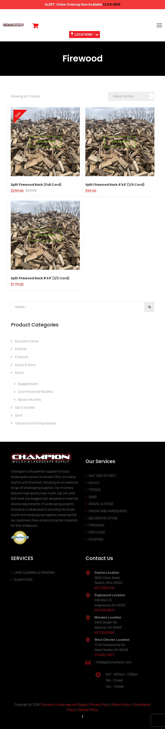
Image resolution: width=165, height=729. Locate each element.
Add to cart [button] (45, 141)
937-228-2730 (104, 588)
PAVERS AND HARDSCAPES (108, 511)
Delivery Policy (88, 710)
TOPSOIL (95, 490)
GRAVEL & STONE (101, 504)
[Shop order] (131, 96)
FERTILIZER (97, 532)
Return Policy (121, 705)
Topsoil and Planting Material (35, 423)
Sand (18, 415)
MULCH (94, 483)
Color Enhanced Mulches (35, 392)
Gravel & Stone (25, 365)
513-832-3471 (104, 655)
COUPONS (96, 539)
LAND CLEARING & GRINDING (34, 573)
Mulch (19, 373)
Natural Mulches (29, 400)
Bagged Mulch (28, 384)
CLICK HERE (111, 4)
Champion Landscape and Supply (64, 705)
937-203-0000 (104, 633)
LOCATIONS (85, 34)
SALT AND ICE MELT (102, 476)
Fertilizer (21, 349)
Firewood (21, 357)
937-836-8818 (104, 610)
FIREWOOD (96, 525)
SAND (93, 497)
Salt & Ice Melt (25, 407)
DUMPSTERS (23, 580)
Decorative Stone (26, 341)
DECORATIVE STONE (103, 518)
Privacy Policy (100, 705)
